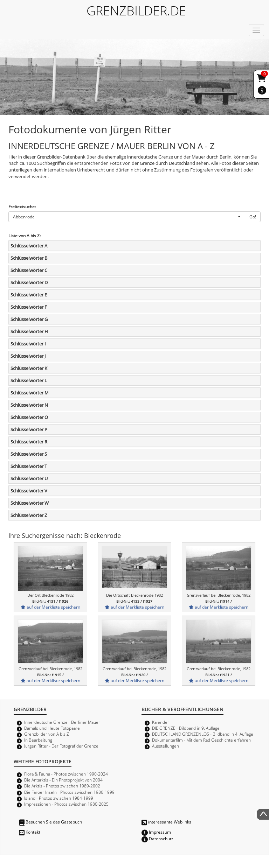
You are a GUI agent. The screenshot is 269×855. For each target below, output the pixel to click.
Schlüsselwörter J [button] (28, 356)
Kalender (160, 722)
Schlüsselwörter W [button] (30, 503)
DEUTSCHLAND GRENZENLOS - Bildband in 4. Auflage (202, 734)
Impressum (156, 832)
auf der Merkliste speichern (50, 607)
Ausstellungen (165, 746)
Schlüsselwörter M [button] (30, 393)
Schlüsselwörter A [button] (29, 246)
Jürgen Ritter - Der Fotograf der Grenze (61, 746)
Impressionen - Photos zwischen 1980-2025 (66, 804)
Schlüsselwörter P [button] (29, 429)
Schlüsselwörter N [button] (29, 405)
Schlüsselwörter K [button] (29, 368)
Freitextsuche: (22, 206)
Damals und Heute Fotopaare (52, 728)
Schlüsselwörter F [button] (29, 307)
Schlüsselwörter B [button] (29, 258)
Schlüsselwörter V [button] (29, 491)
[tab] (134, 246)
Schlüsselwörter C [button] (29, 270)
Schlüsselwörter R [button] (29, 442)
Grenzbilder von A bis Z (46, 734)
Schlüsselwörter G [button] (29, 319)
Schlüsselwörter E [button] (29, 295)
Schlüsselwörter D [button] (29, 282)
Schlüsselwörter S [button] (29, 454)
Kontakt (29, 832)
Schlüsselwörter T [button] (29, 466)
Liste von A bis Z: (24, 235)
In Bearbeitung (38, 740)
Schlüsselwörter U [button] (29, 478)
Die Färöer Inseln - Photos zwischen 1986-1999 (69, 792)
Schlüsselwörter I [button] (28, 344)
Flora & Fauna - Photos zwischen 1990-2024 (66, 774)
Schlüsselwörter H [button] (29, 331)
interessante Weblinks (166, 822)
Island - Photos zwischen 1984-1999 (58, 798)
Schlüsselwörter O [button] (29, 417)
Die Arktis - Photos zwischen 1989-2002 (62, 786)
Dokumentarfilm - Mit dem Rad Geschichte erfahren (201, 740)
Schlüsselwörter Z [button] (29, 515)
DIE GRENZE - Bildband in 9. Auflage (186, 728)
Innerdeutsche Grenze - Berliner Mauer (62, 722)
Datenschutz (157, 838)
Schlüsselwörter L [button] (29, 380)
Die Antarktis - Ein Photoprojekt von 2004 (63, 780)
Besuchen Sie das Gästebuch (50, 822)
